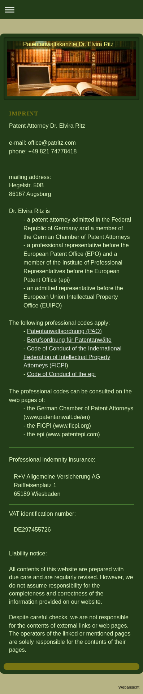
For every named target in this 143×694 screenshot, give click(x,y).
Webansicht (128, 687)
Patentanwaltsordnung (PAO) (64, 331)
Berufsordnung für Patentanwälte (69, 340)
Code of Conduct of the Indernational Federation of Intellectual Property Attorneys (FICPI (72, 357)
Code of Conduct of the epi (61, 374)
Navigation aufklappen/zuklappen (71, 9)
